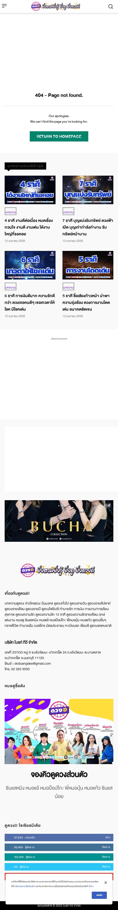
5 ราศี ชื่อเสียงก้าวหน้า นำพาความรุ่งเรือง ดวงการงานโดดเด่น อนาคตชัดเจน (86, 302)
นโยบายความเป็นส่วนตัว (25, 886)
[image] (59, 731)
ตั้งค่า (91, 886)
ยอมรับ (99, 895)
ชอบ (107, 837)
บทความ (10, 212)
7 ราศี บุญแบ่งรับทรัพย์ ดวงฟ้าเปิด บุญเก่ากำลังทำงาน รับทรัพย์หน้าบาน (87, 227)
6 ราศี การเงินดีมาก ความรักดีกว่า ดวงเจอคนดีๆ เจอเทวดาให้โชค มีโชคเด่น (30, 302)
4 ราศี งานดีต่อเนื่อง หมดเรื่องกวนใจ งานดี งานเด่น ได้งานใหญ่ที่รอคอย (29, 227)
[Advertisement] (59, 47)
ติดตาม (106, 847)
